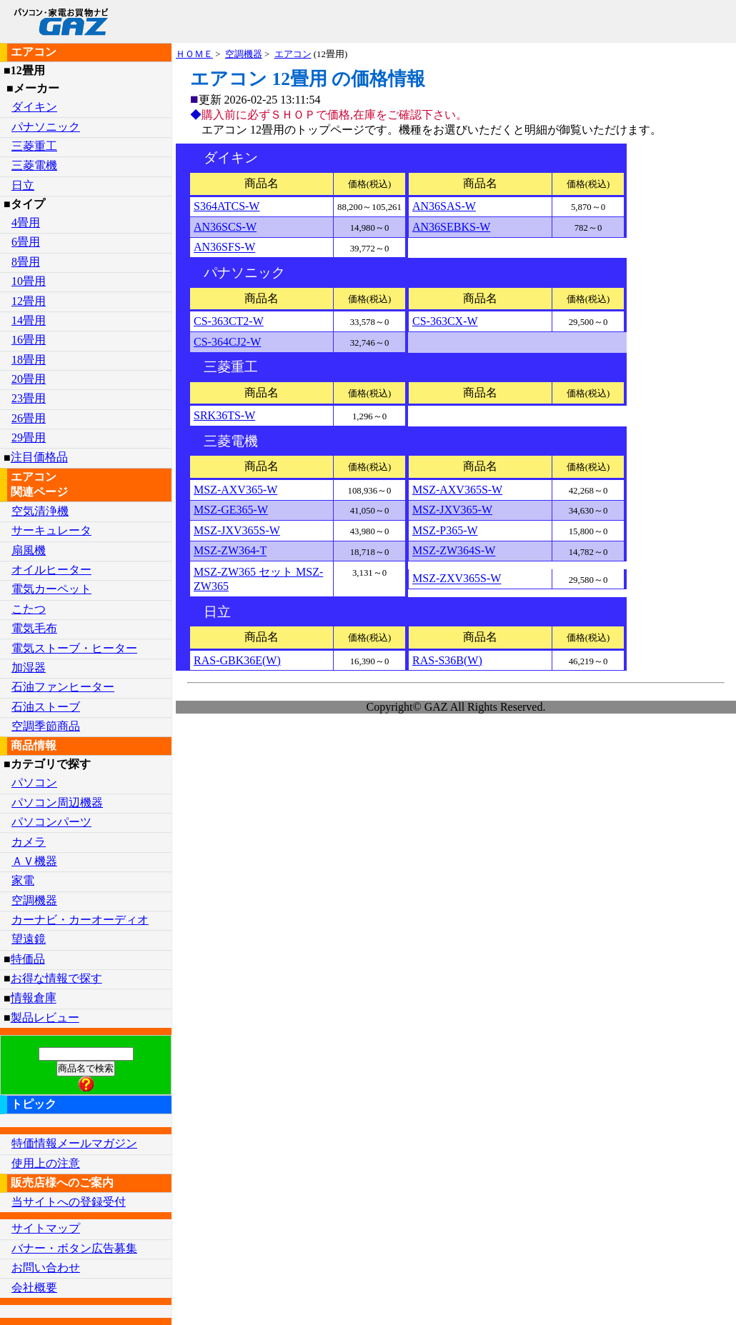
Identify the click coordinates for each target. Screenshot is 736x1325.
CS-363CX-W (445, 321)
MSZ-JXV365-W (452, 510)
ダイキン (34, 107)
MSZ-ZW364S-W (453, 551)
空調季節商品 (45, 726)
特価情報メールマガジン (74, 1143)
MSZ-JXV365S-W (237, 530)
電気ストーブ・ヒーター (74, 648)
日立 (22, 185)
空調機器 (243, 54)
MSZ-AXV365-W (235, 490)
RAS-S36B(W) (447, 660)
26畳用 (28, 418)
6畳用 (25, 242)
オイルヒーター (51, 570)
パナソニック (45, 127)
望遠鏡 (28, 939)
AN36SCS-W (225, 227)
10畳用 (28, 281)
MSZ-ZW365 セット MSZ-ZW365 (258, 579)
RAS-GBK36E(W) (237, 660)
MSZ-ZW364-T (230, 551)
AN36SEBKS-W (451, 227)
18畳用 (28, 360)
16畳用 (28, 340)
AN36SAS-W (444, 206)
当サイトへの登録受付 (68, 1202)
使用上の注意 (45, 1163)
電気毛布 (34, 628)
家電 (22, 880)
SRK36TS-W (224, 415)
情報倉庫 (33, 998)
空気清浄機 (40, 511)
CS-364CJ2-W (227, 342)
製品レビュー (45, 1017)
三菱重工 (34, 146)
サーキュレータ (51, 530)
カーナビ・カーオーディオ (80, 920)
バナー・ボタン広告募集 (74, 1248)
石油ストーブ (45, 707)
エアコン (293, 54)
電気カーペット (51, 589)
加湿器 (28, 667)
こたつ (28, 609)
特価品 (28, 959)
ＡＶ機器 (34, 861)
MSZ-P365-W (445, 530)
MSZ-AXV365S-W (457, 490)
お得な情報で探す (56, 978)
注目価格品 (39, 457)
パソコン (34, 782)
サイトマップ (45, 1228)
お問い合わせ (45, 1267)
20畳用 (28, 379)
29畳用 (28, 437)
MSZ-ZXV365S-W (456, 579)
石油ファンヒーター (62, 687)
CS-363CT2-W (229, 321)
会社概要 (34, 1287)
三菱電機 (34, 165)
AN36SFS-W (224, 247)
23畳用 (28, 398)
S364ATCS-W (226, 206)
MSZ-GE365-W (231, 510)
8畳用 (25, 262)
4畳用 (25, 222)
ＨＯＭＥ (194, 54)
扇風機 (28, 550)
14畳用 (28, 320)
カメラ (28, 842)
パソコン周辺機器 (57, 802)
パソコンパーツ (51, 822)
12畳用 (28, 301)
